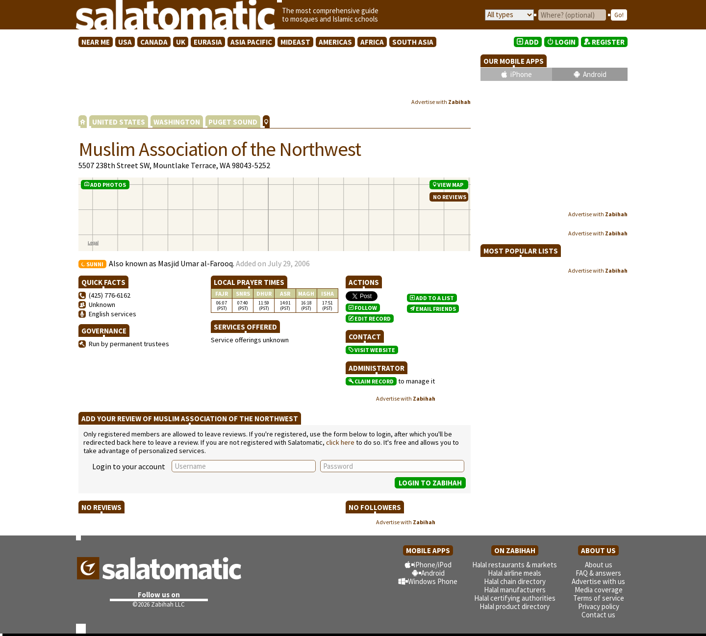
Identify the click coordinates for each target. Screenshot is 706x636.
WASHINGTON (176, 122)
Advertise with (441, 101)
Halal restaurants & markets (514, 564)
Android (594, 74)
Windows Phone (432, 581)
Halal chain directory (515, 581)
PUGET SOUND (232, 122)
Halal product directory (514, 606)
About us (598, 564)
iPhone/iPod (433, 564)
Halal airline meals (514, 573)
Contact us (598, 614)
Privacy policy (598, 606)
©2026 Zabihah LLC (158, 604)
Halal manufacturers (515, 589)
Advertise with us (598, 581)
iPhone (521, 74)
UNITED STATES (118, 122)
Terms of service (598, 598)
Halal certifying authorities (514, 598)
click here (340, 442)
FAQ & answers (598, 573)
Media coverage (599, 589)
